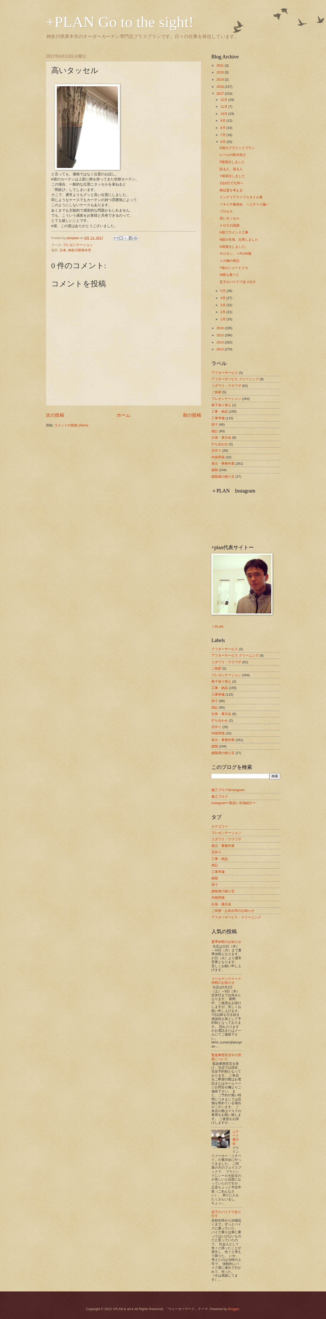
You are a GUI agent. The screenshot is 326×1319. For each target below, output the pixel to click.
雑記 (214, 431)
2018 (220, 87)
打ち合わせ (219, 444)
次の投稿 (55, 415)
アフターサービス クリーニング (235, 379)
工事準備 (218, 418)
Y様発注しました (232, 176)
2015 (220, 335)
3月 (223, 305)
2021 (220, 65)
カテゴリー (219, 826)
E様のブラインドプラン (237, 148)
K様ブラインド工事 (234, 232)
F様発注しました (232, 162)
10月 (224, 114)
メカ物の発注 (229, 261)
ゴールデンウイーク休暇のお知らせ (226, 980)
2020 (220, 72)
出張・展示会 (221, 437)
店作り (216, 450)
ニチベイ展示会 (235, 1137)
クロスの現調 (229, 225)
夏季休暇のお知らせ (226, 942)
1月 (223, 319)
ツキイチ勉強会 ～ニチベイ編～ (244, 204)
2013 (220, 349)
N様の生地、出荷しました (239, 239)
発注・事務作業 (223, 463)
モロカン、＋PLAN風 (235, 253)
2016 (220, 328)
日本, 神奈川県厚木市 (75, 250)
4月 (223, 298)
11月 (224, 106)
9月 (223, 120)
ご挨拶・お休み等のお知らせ (232, 911)
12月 (224, 100)
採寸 (214, 424)
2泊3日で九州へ (231, 183)
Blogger (233, 1309)
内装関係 (218, 457)
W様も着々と (229, 275)
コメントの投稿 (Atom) (71, 425)
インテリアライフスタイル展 (241, 197)
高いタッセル (229, 218)
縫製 (214, 470)
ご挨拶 (216, 392)
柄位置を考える (231, 190)
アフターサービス (224, 373)
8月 (223, 128)
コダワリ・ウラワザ (226, 386)
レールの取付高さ (233, 155)
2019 (220, 79)
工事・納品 (219, 411)
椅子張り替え (221, 405)
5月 (223, 291)
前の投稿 (192, 415)
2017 (220, 93)
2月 (223, 312)
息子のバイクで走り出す (238, 282)
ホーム (123, 415)
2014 (220, 342)
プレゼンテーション (78, 245)
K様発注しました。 (234, 247)
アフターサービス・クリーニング (236, 917)
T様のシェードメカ (234, 268)
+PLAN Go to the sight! (120, 22)
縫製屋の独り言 (223, 476)
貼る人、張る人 (231, 169)
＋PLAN (217, 626)
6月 (223, 142)
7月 (223, 135)
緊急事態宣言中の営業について (226, 1057)
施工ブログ (219, 796)
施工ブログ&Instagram (228, 790)
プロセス (226, 211)
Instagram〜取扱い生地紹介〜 (233, 803)
